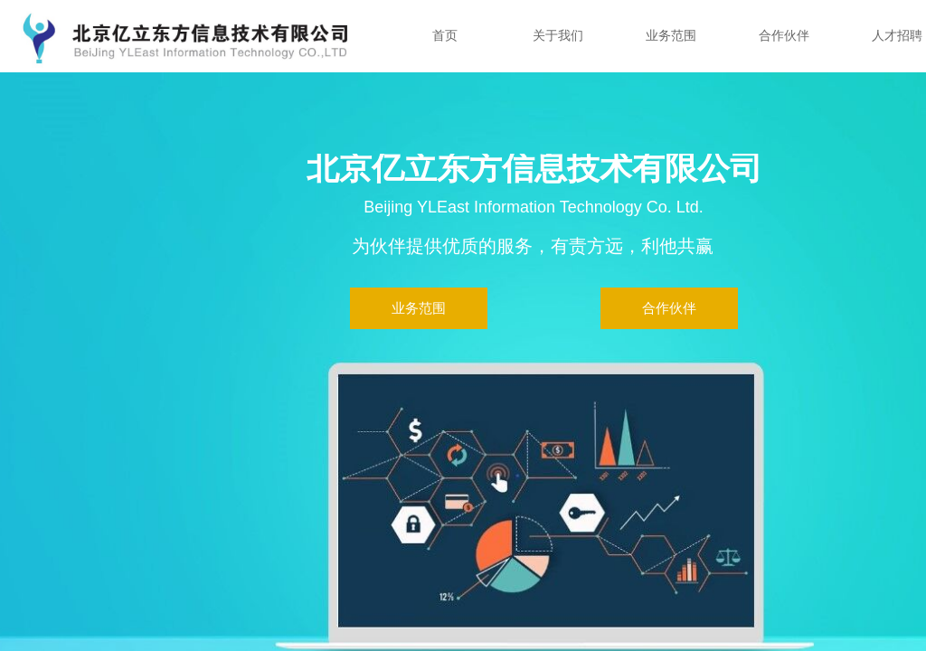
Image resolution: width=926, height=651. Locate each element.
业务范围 (671, 35)
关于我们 (558, 35)
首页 (445, 35)
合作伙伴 (784, 35)
